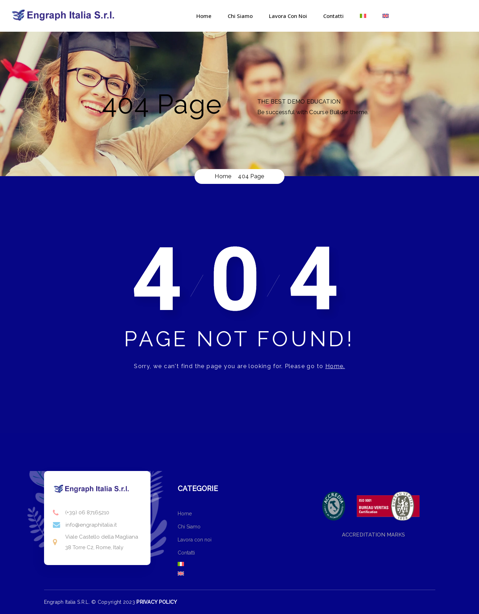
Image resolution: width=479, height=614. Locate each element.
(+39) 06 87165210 (87, 512)
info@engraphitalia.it (91, 525)
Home (203, 15)
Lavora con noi (288, 15)
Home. (335, 366)
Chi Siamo (240, 15)
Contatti (333, 15)
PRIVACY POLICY (156, 602)
